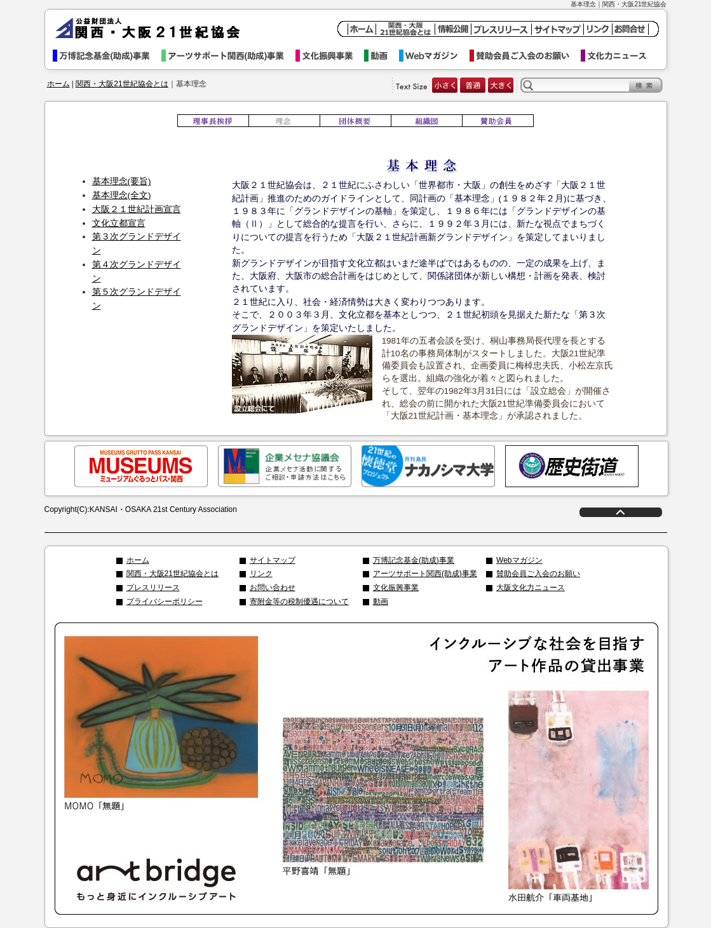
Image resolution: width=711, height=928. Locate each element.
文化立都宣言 (119, 223)
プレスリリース (153, 587)
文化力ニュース (619, 56)
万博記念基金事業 (107, 56)
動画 (381, 56)
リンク (261, 573)
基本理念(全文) (121, 195)
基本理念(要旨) (121, 181)
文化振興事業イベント (329, 56)
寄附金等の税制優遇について (299, 601)
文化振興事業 (396, 587)
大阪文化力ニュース (530, 587)
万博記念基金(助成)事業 (413, 560)
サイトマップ (272, 560)
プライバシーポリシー (164, 601)
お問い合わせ (272, 587)
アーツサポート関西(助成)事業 (425, 573)
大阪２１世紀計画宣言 (136, 209)
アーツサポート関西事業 (228, 56)
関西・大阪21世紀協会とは (122, 83)
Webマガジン (434, 56)
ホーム (58, 83)
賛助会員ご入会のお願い (525, 56)
